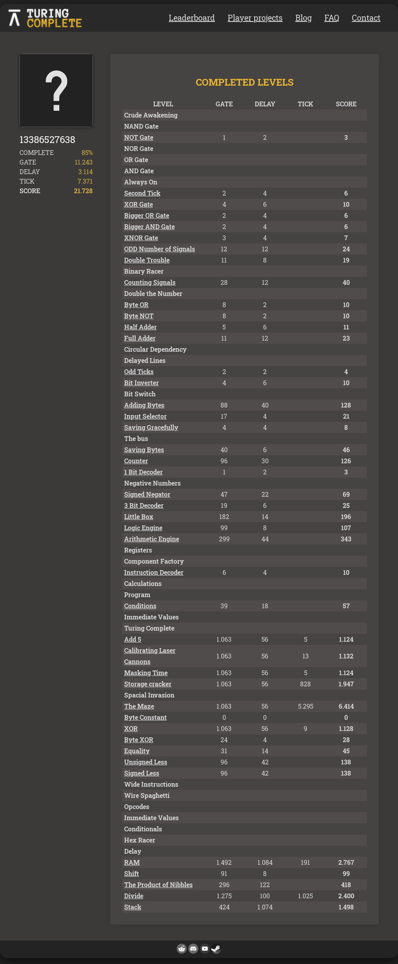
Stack (132, 907)
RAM (132, 862)
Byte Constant (145, 717)
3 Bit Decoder (144, 505)
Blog (303, 17)
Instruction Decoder (153, 572)
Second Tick (142, 193)
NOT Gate (138, 137)
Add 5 (132, 639)
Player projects (255, 17)
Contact (366, 17)
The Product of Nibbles (158, 884)
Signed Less (141, 773)
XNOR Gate (141, 237)
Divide (133, 896)
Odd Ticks (139, 371)
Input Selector (145, 416)
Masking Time (146, 672)
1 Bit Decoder (143, 472)
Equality (137, 751)
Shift (131, 873)
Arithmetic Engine (151, 539)
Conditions (140, 606)
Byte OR (136, 304)
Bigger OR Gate (146, 215)
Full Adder (140, 338)
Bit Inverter (141, 382)
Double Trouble (147, 260)
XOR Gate (138, 204)
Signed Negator (147, 494)
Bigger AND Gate (149, 226)
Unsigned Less (145, 762)
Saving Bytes (144, 449)
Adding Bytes (144, 405)
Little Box (138, 516)
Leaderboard (192, 17)
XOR (131, 728)
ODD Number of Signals (159, 249)
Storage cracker (148, 684)
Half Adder (140, 327)
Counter (136, 461)
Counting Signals (150, 282)
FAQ (331, 17)
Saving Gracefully (151, 427)
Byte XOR (138, 739)
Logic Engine (143, 527)
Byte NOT (139, 316)
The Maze (139, 706)
